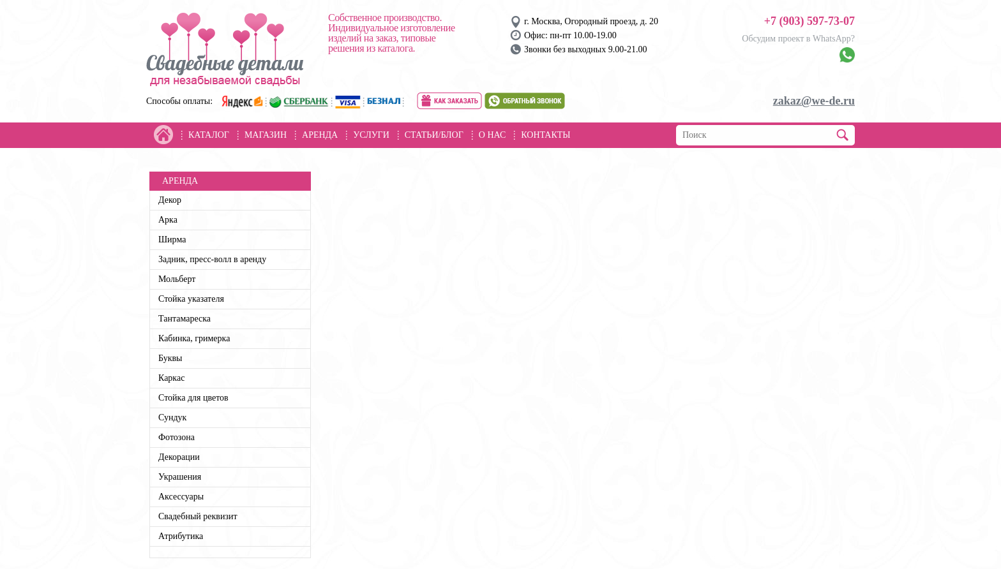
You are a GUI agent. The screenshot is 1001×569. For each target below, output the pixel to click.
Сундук (172, 417)
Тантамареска (184, 318)
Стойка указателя (191, 299)
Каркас (171, 378)
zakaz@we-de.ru (814, 100)
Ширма (172, 239)
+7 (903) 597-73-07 (809, 21)
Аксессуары (181, 496)
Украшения (179, 477)
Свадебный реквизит (197, 516)
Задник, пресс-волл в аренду (212, 259)
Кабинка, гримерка (194, 338)
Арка (167, 220)
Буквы (170, 358)
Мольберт (176, 279)
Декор (169, 200)
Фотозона (176, 437)
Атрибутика (180, 536)
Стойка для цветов (193, 398)
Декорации (179, 457)
